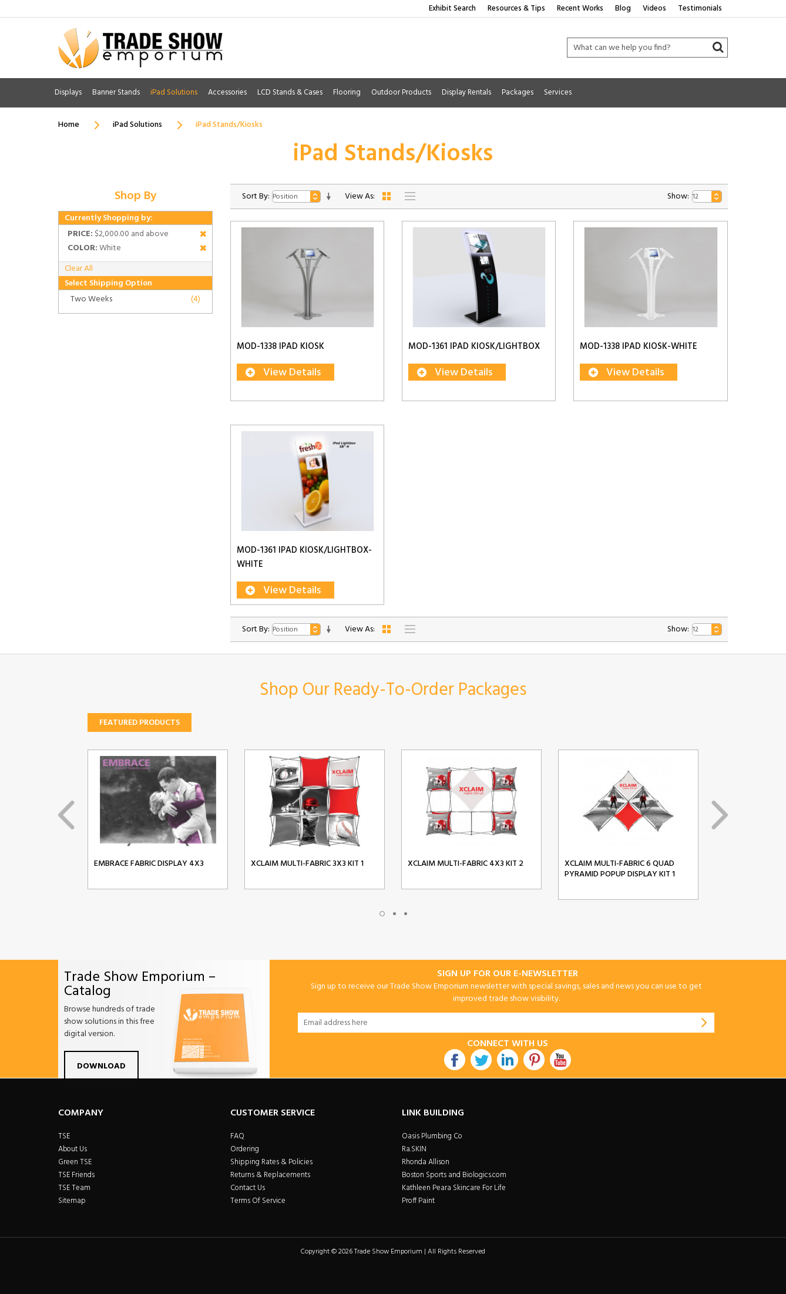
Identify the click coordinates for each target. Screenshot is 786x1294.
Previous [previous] (66, 815)
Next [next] (719, 815)
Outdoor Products (401, 92)
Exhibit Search (452, 8)
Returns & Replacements (270, 1175)
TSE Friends (76, 1175)
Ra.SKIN (414, 1149)
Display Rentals (466, 92)
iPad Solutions (173, 92)
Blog (623, 8)
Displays (68, 92)
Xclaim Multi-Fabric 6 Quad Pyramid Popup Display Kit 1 (620, 869)
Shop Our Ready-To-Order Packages (393, 690)
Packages (517, 92)
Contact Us (247, 1188)
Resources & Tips (516, 8)
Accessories (227, 92)
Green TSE (75, 1162)
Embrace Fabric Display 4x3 (149, 864)
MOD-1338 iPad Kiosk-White (638, 347)
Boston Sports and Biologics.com (454, 1175)
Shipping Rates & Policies (271, 1162)
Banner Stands (116, 92)
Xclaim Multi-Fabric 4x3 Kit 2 (465, 864)
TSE (64, 1136)
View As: (360, 196)
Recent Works (580, 8)
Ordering (244, 1149)
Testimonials (700, 8)
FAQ (237, 1136)
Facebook (454, 1059)
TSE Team (74, 1188)
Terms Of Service (257, 1201)
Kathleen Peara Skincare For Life (454, 1188)
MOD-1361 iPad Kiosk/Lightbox (474, 347)
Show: (678, 196)
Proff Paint (418, 1201)
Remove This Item (203, 236)
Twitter (481, 1059)
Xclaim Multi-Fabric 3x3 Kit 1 (307, 864)
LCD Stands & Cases (290, 92)
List (410, 196)
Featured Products (139, 723)
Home (68, 125)
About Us (72, 1149)
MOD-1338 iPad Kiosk (280, 347)
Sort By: (256, 196)
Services (558, 92)
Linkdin (507, 1059)
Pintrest (534, 1059)
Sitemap (72, 1201)
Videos (654, 8)
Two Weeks (91, 299)
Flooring (347, 92)
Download (101, 1066)
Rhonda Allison (425, 1162)
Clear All (79, 268)
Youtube (560, 1059)
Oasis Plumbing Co (432, 1136)
